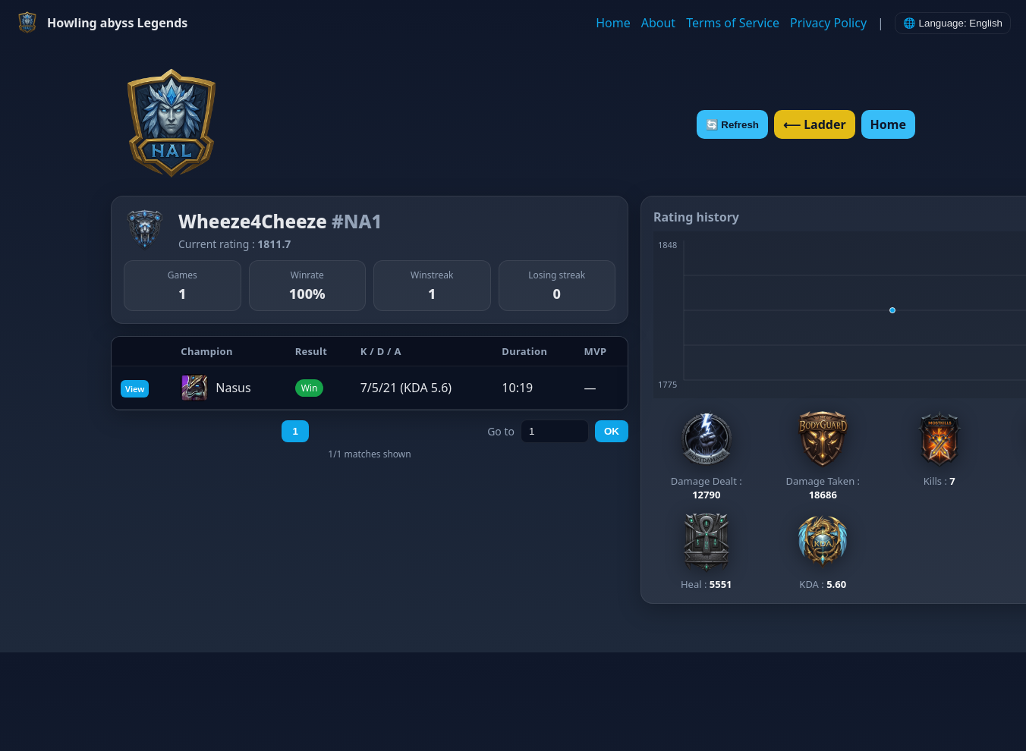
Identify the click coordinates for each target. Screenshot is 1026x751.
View (134, 388)
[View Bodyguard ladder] (822, 455)
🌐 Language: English (952, 23)
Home (613, 22)
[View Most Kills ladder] (939, 448)
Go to (501, 431)
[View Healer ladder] (706, 551)
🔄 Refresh (732, 124)
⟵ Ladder (814, 124)
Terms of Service (732, 22)
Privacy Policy (828, 22)
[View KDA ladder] (822, 551)
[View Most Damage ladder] (706, 455)
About (658, 22)
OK (611, 431)
